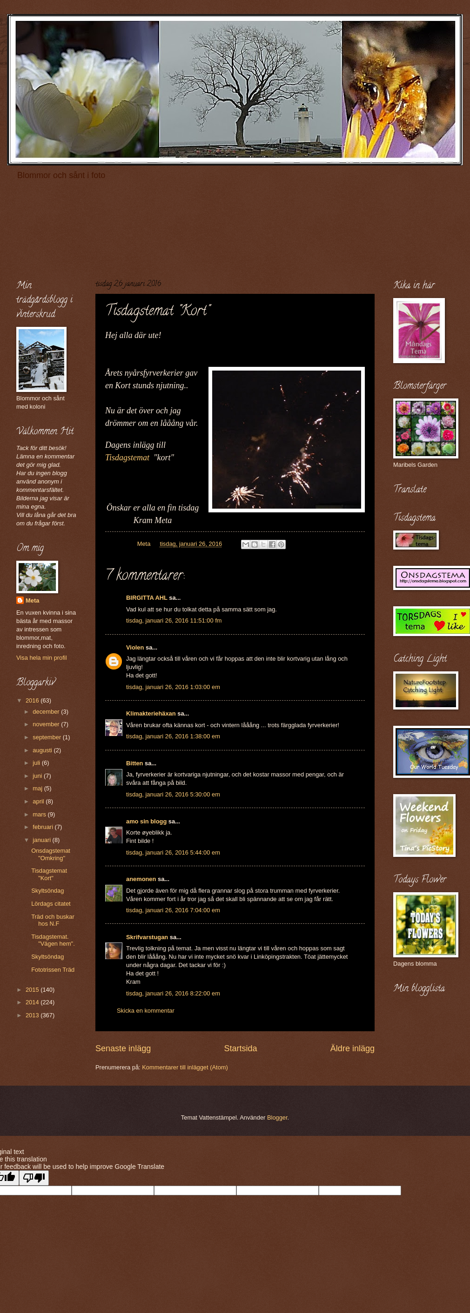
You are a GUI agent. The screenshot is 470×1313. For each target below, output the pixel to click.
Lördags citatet (50, 903)
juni (38, 775)
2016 (33, 700)
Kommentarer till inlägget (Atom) (185, 1067)
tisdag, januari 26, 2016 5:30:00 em (173, 794)
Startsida (240, 1048)
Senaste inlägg (123, 1048)
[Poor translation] (34, 1178)
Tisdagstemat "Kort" (49, 874)
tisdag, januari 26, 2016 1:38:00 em (173, 736)
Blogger (277, 1117)
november (47, 724)
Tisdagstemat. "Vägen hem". (53, 940)
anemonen (141, 878)
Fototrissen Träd (52, 969)
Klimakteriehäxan (151, 713)
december (47, 711)
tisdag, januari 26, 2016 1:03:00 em (173, 686)
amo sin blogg (146, 821)
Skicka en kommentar (146, 1010)
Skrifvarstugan (147, 937)
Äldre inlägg (352, 1048)
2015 (33, 989)
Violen (135, 647)
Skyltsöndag (47, 890)
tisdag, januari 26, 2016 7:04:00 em (173, 910)
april (39, 801)
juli (37, 762)
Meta (32, 600)
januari (42, 839)
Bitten (134, 763)
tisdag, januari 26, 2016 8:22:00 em (173, 993)
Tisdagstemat (127, 457)
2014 (33, 1002)
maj (38, 788)
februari (43, 826)
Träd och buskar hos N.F (52, 920)
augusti (43, 750)
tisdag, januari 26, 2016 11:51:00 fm (174, 620)
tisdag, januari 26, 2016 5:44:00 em (173, 852)
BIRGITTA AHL (147, 597)
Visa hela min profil (41, 657)
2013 (33, 1015)
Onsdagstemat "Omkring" (50, 854)
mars (40, 814)
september (47, 737)
